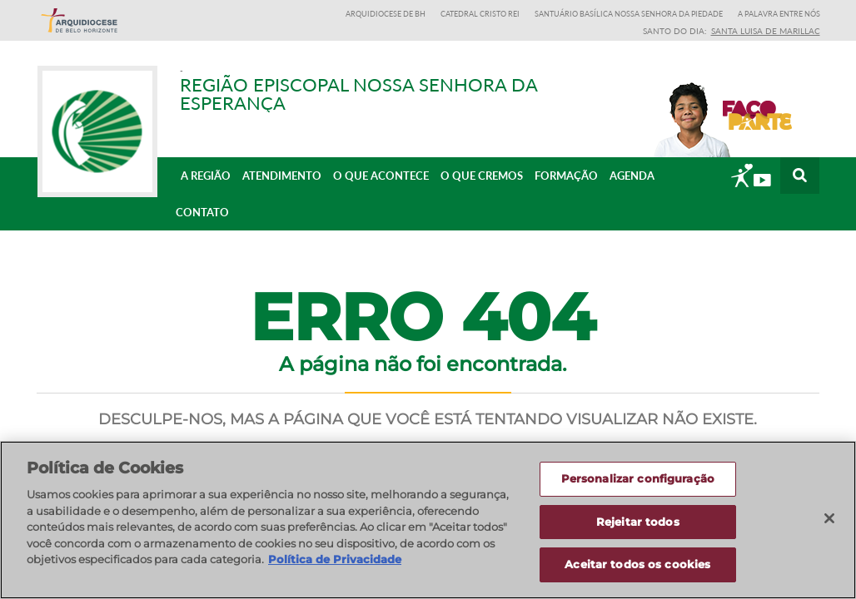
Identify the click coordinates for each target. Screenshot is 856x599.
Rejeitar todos (637, 522)
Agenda (632, 175)
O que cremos (481, 175)
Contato (202, 212)
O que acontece (381, 175)
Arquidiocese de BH (386, 13)
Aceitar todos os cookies (637, 565)
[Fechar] (829, 519)
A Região (206, 175)
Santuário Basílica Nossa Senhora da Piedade (629, 13)
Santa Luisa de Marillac (765, 31)
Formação (566, 175)
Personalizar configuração (637, 479)
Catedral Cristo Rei (480, 13)
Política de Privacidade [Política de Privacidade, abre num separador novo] (334, 560)
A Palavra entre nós (779, 13)
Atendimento (281, 175)
